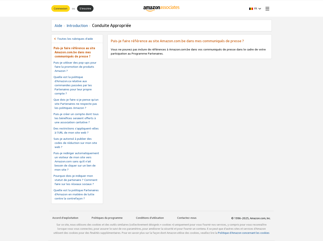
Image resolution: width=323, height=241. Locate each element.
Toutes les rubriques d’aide (75, 38)
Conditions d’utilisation (150, 217)
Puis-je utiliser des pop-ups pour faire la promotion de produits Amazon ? (75, 66)
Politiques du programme (107, 217)
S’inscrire (85, 8)
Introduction (77, 25)
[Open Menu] (266, 8)
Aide (58, 25)
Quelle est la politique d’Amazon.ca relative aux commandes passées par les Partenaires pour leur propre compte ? (73, 85)
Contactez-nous (187, 217)
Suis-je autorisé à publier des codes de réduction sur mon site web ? (75, 143)
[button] (255, 8)
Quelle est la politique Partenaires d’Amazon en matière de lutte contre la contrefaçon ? (76, 194)
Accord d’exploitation (65, 217)
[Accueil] (162, 8)
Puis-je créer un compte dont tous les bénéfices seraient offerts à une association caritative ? (76, 118)
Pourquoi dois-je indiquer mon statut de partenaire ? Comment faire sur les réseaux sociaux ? (75, 180)
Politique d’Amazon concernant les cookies (243, 232)
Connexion (60, 8)
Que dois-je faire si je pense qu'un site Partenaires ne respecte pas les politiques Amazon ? (76, 103)
